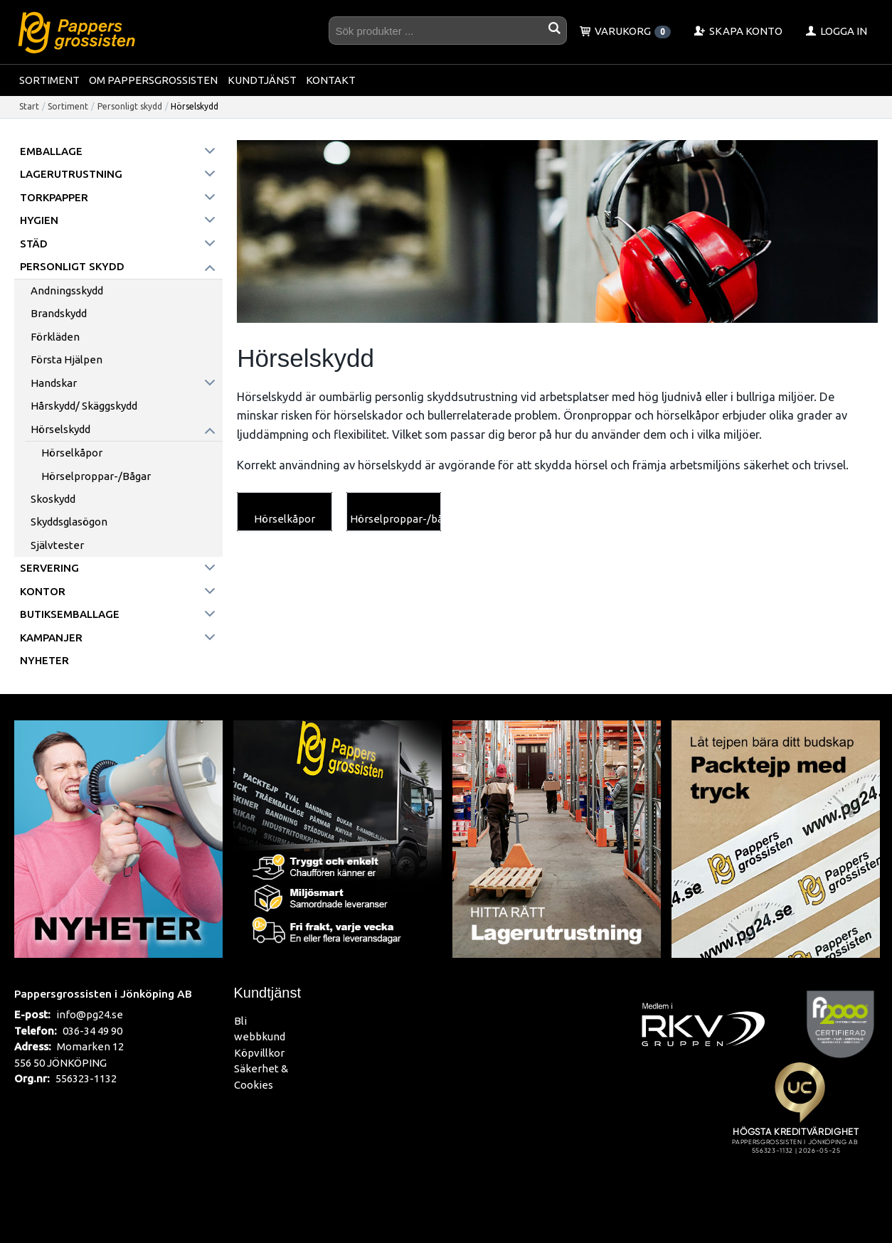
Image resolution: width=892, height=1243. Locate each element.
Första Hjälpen (66, 359)
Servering (49, 568)
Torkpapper (54, 197)
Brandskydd (59, 313)
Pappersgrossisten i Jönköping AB (103, 993)
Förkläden (55, 337)
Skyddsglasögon (69, 522)
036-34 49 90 (92, 1031)
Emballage (51, 151)
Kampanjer (51, 637)
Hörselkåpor (71, 453)
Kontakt (331, 80)
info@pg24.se (89, 1014)
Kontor (42, 591)
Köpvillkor (259, 1053)
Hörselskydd (60, 429)
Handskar (54, 383)
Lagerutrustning (71, 174)
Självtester (57, 545)
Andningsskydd (67, 290)
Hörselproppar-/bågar (96, 476)
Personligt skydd (129, 106)
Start (29, 106)
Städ (34, 244)
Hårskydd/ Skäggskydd (84, 406)
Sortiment (49, 80)
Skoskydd (53, 499)
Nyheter (44, 660)
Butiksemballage (70, 614)
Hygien (39, 220)
